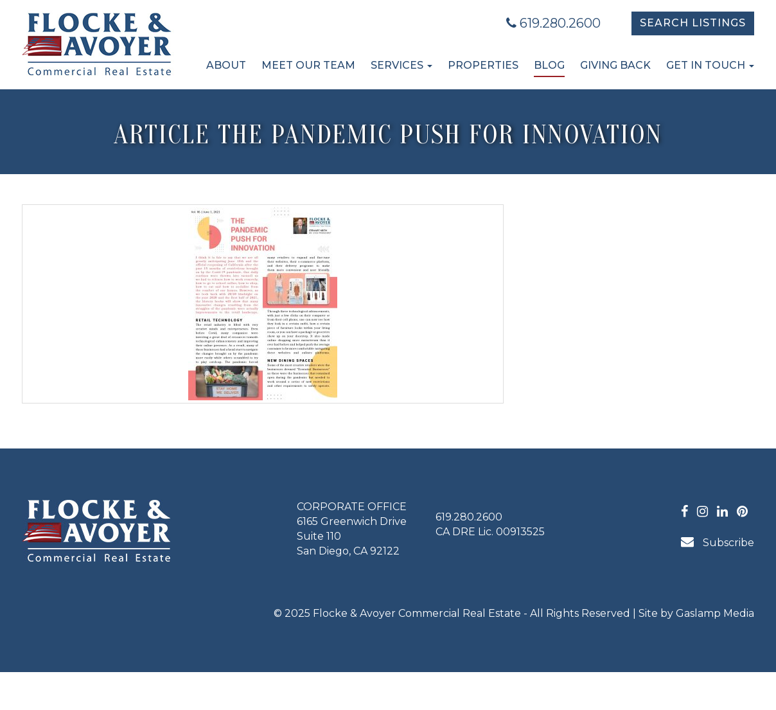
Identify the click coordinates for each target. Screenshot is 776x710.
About (226, 65)
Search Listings (693, 23)
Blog (549, 65)
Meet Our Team (308, 65)
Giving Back (615, 65)
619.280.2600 (553, 23)
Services (401, 65)
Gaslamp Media (715, 613)
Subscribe (717, 542)
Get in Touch (710, 65)
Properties (483, 65)
